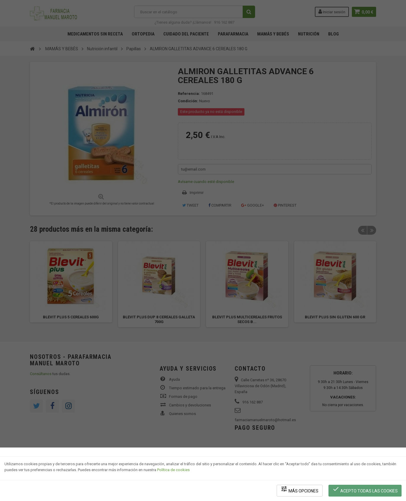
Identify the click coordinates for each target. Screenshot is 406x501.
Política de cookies (173, 470)
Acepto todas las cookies (365, 489)
